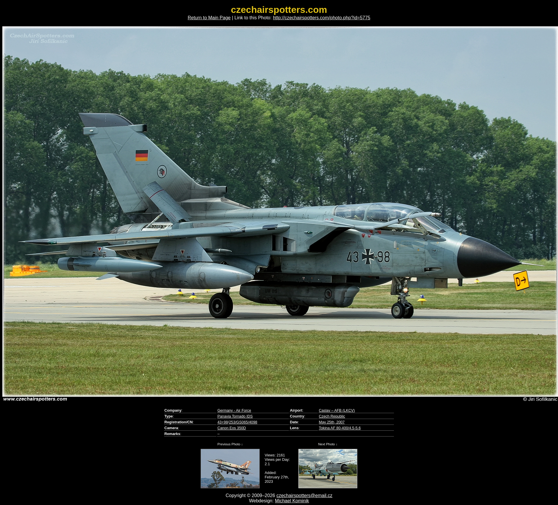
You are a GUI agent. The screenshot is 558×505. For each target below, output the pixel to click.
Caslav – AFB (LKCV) (337, 410)
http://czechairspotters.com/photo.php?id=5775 (321, 17)
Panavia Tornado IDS (235, 416)
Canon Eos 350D (231, 428)
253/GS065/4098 (243, 422)
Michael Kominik (292, 500)
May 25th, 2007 (332, 422)
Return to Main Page (209, 17)
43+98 (222, 422)
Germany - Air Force (234, 410)
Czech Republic (332, 416)
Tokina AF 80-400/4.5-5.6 (340, 428)
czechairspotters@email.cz (304, 495)
